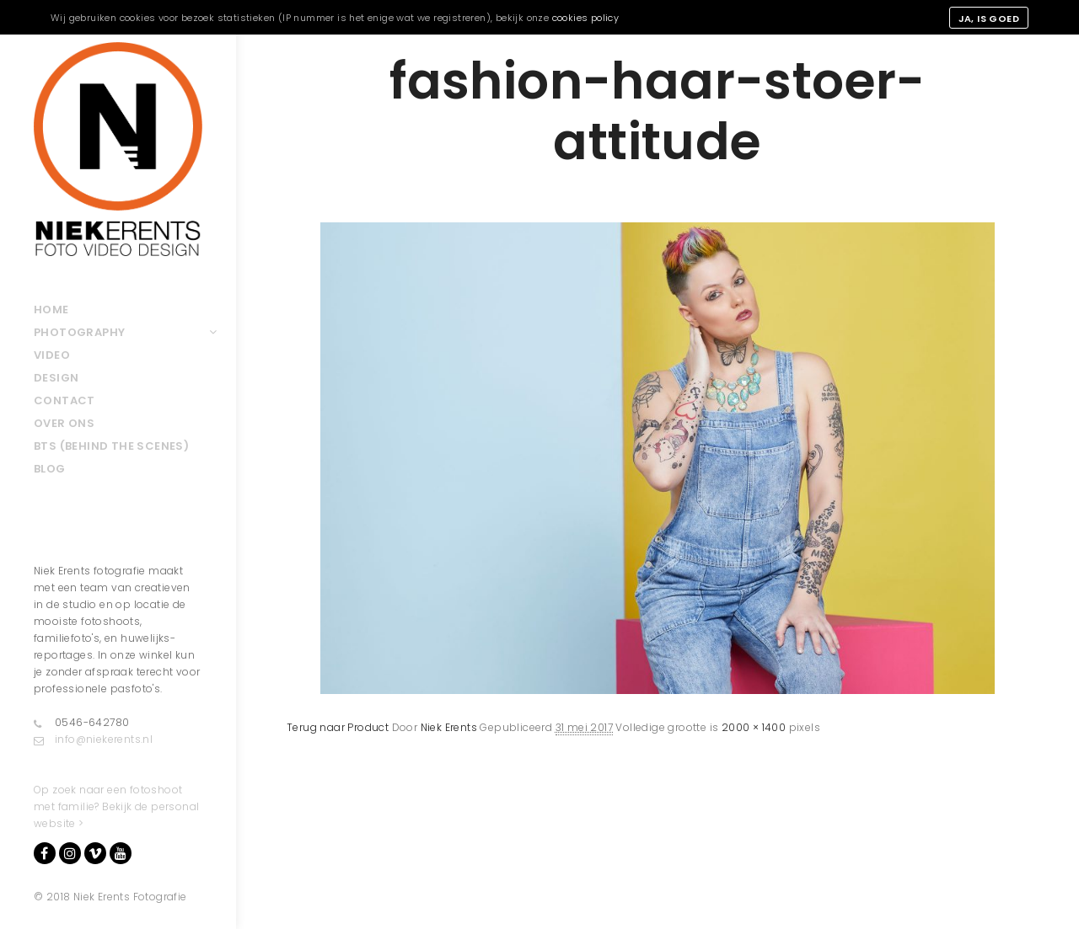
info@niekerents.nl (93, 739)
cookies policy (586, 17)
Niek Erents (449, 727)
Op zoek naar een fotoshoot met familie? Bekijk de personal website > (116, 806)
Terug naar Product (338, 727)
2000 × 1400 (754, 727)
